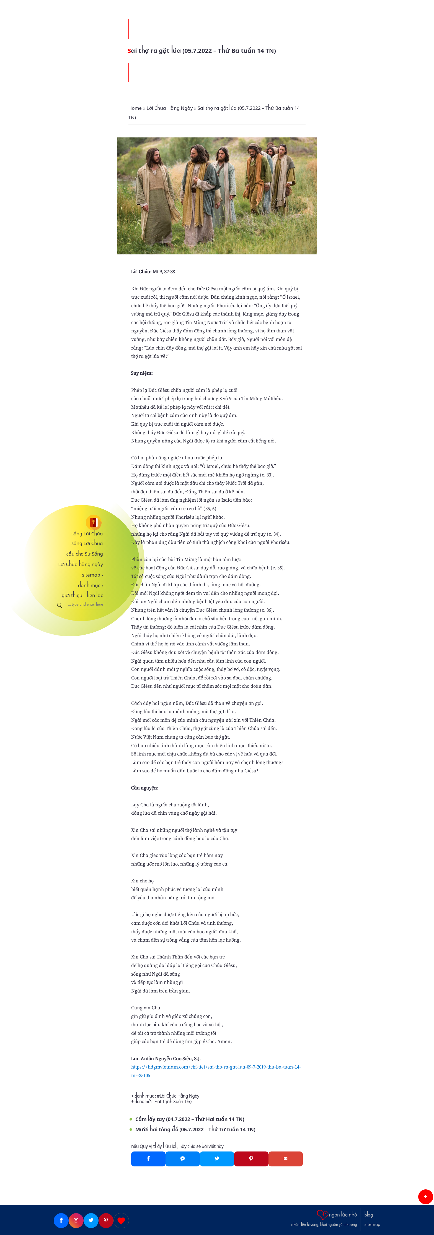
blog (369, 1215)
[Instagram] (76, 1220)
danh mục (90, 585)
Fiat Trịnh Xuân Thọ (173, 1101)
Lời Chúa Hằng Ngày (179, 1096)
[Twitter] (217, 1158)
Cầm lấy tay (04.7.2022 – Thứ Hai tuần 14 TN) (189, 1119)
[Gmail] (285, 1158)
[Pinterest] (251, 1158)
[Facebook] (148, 1158)
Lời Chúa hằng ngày (80, 564)
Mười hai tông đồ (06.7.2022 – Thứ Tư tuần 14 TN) (195, 1129)
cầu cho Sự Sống (84, 554)
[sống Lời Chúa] (78, 522)
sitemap (92, 575)
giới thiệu (72, 595)
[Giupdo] (121, 1220)
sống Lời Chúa (87, 533)
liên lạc (95, 595)
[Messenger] (183, 1158)
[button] (425, 1196)
